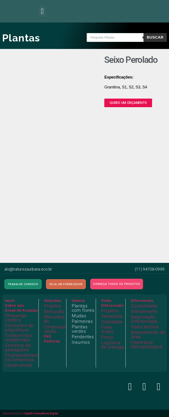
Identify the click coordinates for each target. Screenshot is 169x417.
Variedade (111, 316)
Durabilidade (144, 306)
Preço (107, 337)
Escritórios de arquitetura (19, 328)
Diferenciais (112, 305)
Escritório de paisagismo (18, 347)
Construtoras (18, 365)
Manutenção (54, 319)
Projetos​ (110, 310)
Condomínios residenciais (18, 337)
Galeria (78, 300)
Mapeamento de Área (148, 334)
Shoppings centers (16, 318)
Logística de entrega (112, 345)
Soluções (52, 300)
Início (10, 300)
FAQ (47, 336)
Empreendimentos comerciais (21, 357)
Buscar (155, 37)
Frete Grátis (107, 329)
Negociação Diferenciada (144, 319)
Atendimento (144, 311)
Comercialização (55, 329)
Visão (106, 300)
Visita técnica (145, 326)
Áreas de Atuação (21, 310)
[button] (42, 11)
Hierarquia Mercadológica (146, 344)
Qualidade (111, 321)
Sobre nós (14, 305)
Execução (54, 311)
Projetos (52, 306)
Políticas (52, 341)
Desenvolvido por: (30, 413)
